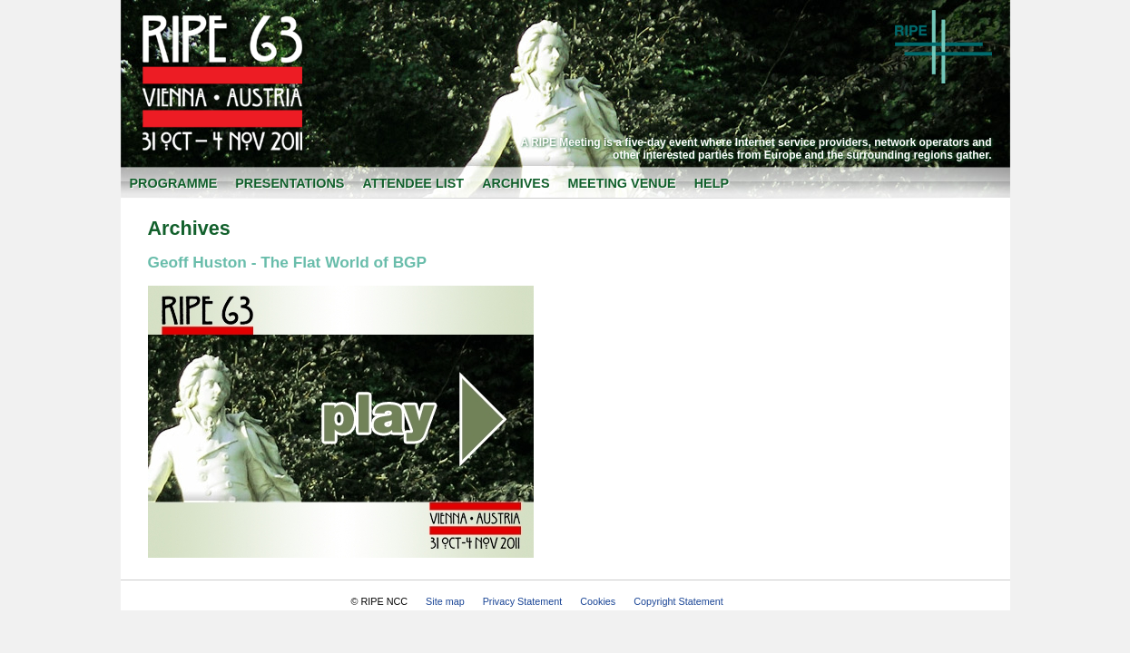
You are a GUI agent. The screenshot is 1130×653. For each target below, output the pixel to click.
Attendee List (413, 183)
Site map (445, 601)
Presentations (289, 183)
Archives (515, 183)
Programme (174, 183)
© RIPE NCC (379, 601)
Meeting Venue (622, 183)
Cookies (597, 601)
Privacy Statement (523, 601)
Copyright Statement (678, 601)
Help (711, 183)
